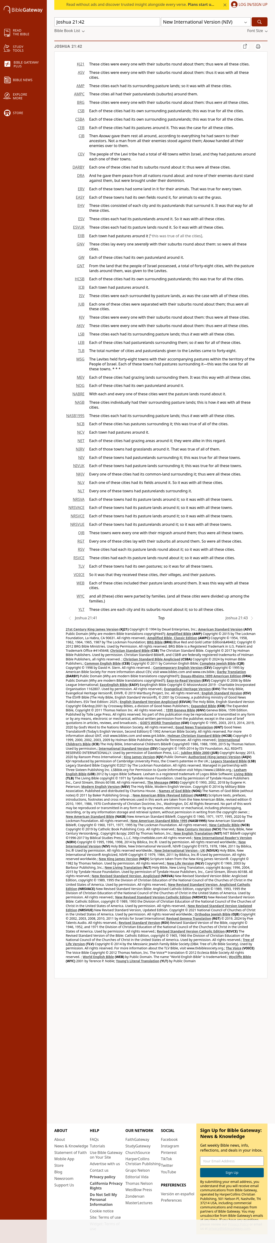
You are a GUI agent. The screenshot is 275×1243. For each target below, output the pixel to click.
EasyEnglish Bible (114, 684)
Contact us (99, 1170)
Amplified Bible (179, 633)
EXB (81, 235)
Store (59, 1165)
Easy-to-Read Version (184, 680)
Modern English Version (100, 786)
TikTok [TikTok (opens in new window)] (166, 1158)
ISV (81, 295)
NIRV (80, 449)
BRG (80, 102)
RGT (81, 541)
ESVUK (78, 227)
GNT (80, 265)
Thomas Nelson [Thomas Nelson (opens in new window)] (139, 1183)
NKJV (80, 474)
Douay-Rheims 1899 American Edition (211, 676)
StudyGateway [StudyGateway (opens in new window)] (137, 1146)
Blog (58, 1172)
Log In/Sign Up (253, 4)
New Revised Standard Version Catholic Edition (153, 897)
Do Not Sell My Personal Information (103, 1199)
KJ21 (80, 64)
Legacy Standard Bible (229, 761)
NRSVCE (77, 516)
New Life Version (180, 863)
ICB (81, 287)
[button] (248, 5)
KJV (81, 317)
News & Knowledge (71, 1146)
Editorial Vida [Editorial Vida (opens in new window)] (137, 1176)
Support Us (64, 1185)
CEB (81, 127)
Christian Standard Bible (130, 650)
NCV (80, 432)
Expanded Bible (203, 706)
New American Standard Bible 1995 (158, 820)
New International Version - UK (179, 850)
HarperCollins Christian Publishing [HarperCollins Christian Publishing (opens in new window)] (143, 1161)
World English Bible (98, 957)
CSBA (79, 119)
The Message (157, 782)
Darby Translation (231, 672)
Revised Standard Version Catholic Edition (191, 931)
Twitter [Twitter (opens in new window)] (167, 1165)
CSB (81, 110)
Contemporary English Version (178, 667)
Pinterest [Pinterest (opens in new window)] (168, 1152)
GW (81, 257)
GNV (80, 244)
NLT (81, 491)
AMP (80, 85)
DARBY (78, 167)
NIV (81, 457)
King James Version (139, 757)
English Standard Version (222, 693)
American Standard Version (220, 629)
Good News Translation (194, 727)
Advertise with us (105, 1163)
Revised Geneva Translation (188, 918)
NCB (80, 423)
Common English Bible (102, 663)
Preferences (171, 1200)
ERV (81, 188)
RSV (81, 549)
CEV (81, 154)
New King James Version (118, 859)
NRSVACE (76, 507)
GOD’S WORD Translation (160, 723)
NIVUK (78, 465)
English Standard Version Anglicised (149, 701)
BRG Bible (155, 642)
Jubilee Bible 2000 (195, 752)
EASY (80, 197)
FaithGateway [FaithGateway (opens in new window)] (137, 1139)
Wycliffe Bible (240, 957)
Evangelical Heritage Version (187, 689)
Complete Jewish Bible (218, 663)
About (59, 1139)
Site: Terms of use (105, 1217)
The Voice (234, 948)
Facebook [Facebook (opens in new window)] (169, 1139)
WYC (80, 596)
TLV (81, 566)
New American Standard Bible (90, 816)
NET (80, 440)
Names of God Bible (175, 791)
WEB (80, 583)
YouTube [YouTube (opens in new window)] (168, 1172)
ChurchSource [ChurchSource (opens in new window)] (137, 1152)
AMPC (79, 94)
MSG (80, 359)
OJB (81, 532)
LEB (81, 342)
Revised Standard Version (139, 922)
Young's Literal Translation (137, 961)
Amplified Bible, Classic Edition (172, 638)
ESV (81, 218)
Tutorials (97, 1146)
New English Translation (193, 833)
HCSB (79, 278)
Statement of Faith (70, 1152)
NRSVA (78, 499)
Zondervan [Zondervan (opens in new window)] (134, 1196)
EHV (80, 205)
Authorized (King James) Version (214, 757)
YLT (81, 609)
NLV (80, 482)
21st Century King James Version (92, 629)
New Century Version (194, 829)
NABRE (78, 393)
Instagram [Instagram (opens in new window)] (170, 1146)
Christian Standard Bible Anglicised (151, 659)
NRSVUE (77, 524)
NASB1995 (75, 415)
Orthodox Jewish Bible (212, 914)
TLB (81, 350)
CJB (81, 135)
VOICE (79, 574)
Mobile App (64, 1158)
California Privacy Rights (106, 1186)
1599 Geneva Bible (180, 710)
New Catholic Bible (224, 825)
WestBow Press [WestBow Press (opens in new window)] (138, 1189)
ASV (81, 72)
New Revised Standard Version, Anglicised (126, 876)
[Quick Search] (107, 21)
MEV (80, 377)
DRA (80, 175)
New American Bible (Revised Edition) (162, 795)
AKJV (80, 325)
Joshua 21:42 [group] (68, 46)
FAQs (94, 1139)
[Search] (260, 21)
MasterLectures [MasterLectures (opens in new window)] (139, 1202)
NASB (79, 402)
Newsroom (63, 1178)
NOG (80, 385)
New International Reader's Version (223, 838)
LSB (81, 334)
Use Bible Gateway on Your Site (106, 1155)
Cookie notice (102, 1211)
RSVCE (78, 557)
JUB (81, 304)
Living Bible (243, 774)
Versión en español (177, 1193)
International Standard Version (124, 748)
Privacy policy (102, 1176)
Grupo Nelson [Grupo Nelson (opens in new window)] (137, 1170)
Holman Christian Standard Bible (193, 735)
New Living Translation (123, 867)
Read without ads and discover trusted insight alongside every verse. (153, 4)
